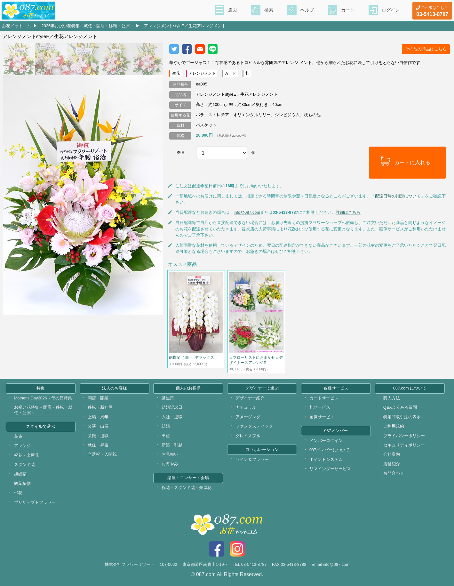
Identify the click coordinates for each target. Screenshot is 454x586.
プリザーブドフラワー (35, 502)
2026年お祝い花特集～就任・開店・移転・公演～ (88, 25)
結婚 (166, 426)
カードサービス (324, 398)
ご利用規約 (393, 426)
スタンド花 (24, 464)
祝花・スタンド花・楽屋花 (186, 487)
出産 (166, 435)
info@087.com (247, 212)
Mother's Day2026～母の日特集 (43, 398)
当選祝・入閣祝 (102, 454)
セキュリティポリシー (404, 445)
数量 (181, 153)
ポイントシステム (326, 459)
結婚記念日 (172, 407)
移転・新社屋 (100, 407)
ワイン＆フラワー (252, 459)
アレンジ (22, 445)
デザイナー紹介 (250, 398)
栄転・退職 (98, 435)
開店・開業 (98, 398)
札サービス (319, 407)
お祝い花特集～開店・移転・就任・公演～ (43, 410)
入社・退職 (172, 416)
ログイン (391, 9)
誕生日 (168, 398)
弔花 (18, 492)
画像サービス (321, 416)
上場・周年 (98, 416)
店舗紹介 (391, 464)
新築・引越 (172, 445)
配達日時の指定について (398, 196)
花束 (18, 436)
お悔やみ (170, 464)
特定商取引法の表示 (402, 416)
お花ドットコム (16, 25)
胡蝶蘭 (20, 474)
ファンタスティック (254, 426)
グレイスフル (247, 435)
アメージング (247, 416)
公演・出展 (98, 426)
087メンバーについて (329, 449)
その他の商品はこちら (426, 48)
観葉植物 (22, 483)
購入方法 (391, 398)
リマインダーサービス (330, 468)
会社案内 (391, 454)
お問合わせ (393, 473)
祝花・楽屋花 (26, 455)
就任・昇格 (98, 445)
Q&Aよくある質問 (400, 407)
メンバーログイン (326, 440)
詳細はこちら (348, 212)
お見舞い (170, 454)
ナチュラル (245, 407)
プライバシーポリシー (404, 435)
